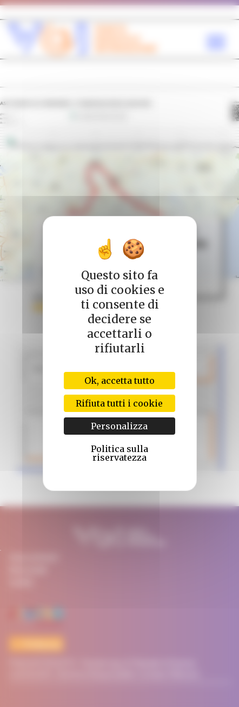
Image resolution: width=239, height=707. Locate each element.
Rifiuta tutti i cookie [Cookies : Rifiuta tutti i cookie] (119, 403)
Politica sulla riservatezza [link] (119, 453)
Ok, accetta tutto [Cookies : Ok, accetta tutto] (119, 380)
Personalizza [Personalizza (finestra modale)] (119, 426)
